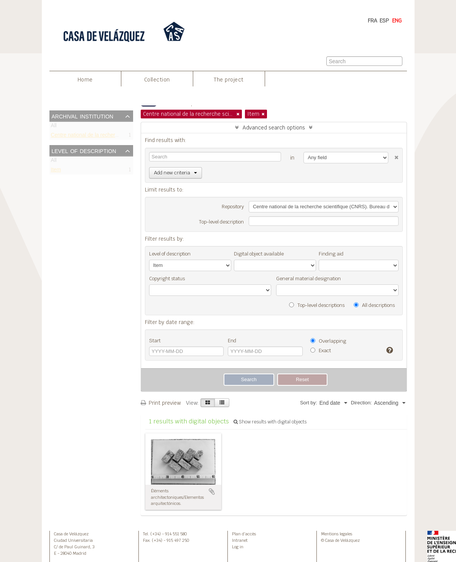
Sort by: (308, 403)
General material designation (308, 278)
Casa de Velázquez (71, 533)
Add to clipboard (212, 491)
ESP (384, 20)
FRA (372, 20)
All (54, 127)
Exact (320, 350)
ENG (397, 20)
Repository (233, 206)
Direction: (361, 403)
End (232, 340)
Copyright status (167, 278)
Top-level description (221, 222)
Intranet (240, 540)
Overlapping (328, 341)
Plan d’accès (244, 533)
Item (56, 171)
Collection (157, 79)
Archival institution (82, 116)
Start (154, 340)
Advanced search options (274, 127)
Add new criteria (175, 172)
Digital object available (259, 254)
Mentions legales (336, 533)
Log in (237, 546)
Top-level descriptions (317, 305)
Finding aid (331, 254)
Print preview (161, 402)
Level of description (84, 150)
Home (85, 79)
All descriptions (374, 305)
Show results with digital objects (270, 422)
